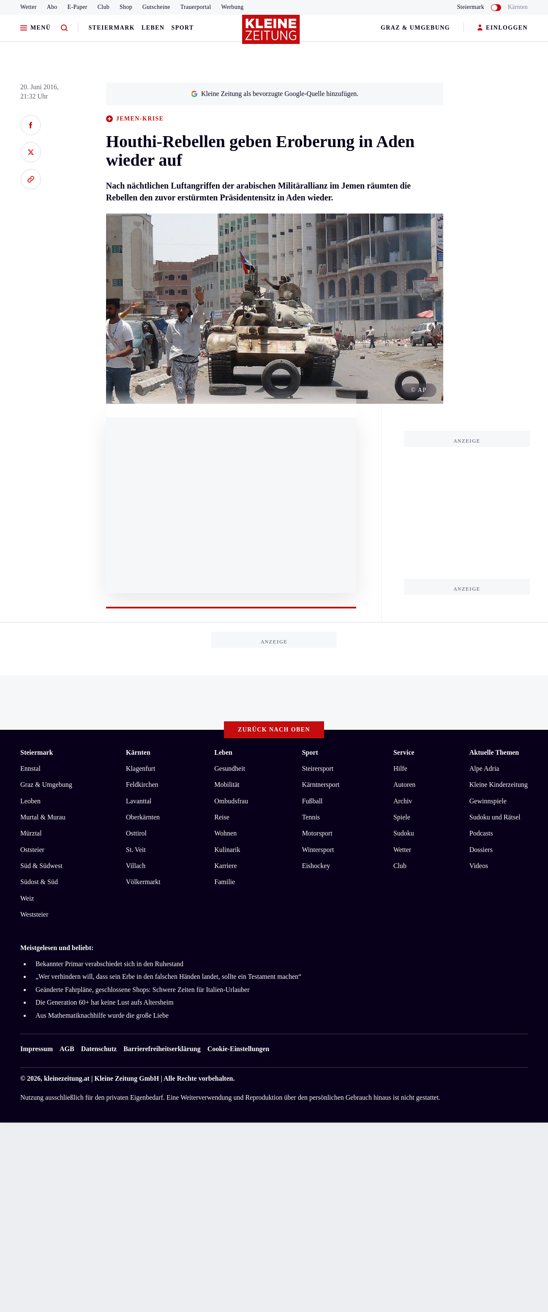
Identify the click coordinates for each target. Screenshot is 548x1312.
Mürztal (31, 833)
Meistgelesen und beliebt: (56, 947)
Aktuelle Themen (494, 752)
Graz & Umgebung (415, 28)
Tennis (311, 817)
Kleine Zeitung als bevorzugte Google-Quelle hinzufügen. (274, 93)
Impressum (36, 1048)
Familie (224, 881)
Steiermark (111, 28)
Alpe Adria (484, 768)
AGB (67, 1048)
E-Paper (77, 7)
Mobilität (227, 784)
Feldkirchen (142, 784)
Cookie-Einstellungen (238, 1048)
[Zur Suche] (64, 28)
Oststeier (32, 849)
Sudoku (403, 833)
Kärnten (518, 7)
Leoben (30, 801)
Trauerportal (195, 7)
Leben (153, 28)
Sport (183, 28)
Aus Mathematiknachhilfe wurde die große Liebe (102, 1015)
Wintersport (318, 849)
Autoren (404, 784)
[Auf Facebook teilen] (30, 125)
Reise (221, 817)
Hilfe (400, 768)
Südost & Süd (39, 881)
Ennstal (30, 768)
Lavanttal (138, 801)
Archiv (402, 801)
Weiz (27, 898)
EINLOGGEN (502, 28)
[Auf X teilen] (30, 152)
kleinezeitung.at (67, 1078)
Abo (52, 7)
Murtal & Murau (42, 817)
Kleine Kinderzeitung (498, 784)
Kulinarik (227, 849)
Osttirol (136, 833)
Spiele (401, 817)
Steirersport (318, 768)
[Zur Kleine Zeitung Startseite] (272, 33)
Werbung (232, 7)
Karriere (225, 865)
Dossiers (481, 849)
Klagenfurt (140, 768)
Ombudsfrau (231, 801)
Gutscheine (156, 7)
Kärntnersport (321, 784)
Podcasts (481, 833)
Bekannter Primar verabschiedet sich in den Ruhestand (109, 963)
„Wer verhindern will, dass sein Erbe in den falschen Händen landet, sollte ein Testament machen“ (168, 976)
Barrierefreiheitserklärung (161, 1048)
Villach (135, 865)
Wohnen (225, 833)
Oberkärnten (143, 817)
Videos (478, 865)
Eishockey (316, 865)
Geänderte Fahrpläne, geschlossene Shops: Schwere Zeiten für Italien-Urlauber (142, 989)
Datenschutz (99, 1048)
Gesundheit (229, 768)
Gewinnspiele (488, 801)
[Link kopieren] (30, 179)
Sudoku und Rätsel (495, 817)
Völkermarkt (143, 881)
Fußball (312, 801)
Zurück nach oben (274, 729)
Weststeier (34, 914)
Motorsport (317, 833)
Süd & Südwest (41, 865)
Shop (126, 7)
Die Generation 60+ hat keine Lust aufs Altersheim (104, 1002)
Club (103, 7)
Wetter (28, 7)
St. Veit (136, 849)
